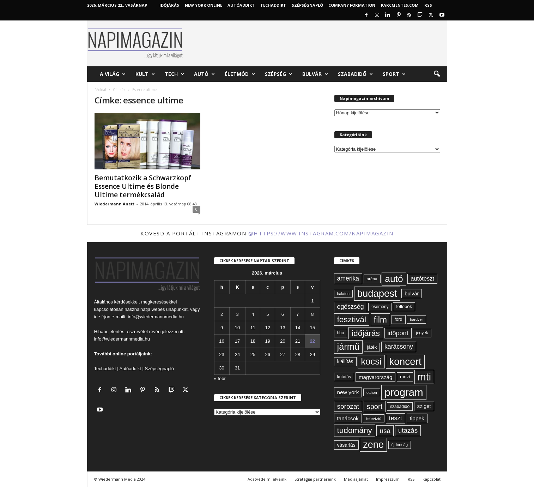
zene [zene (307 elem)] (373, 444)
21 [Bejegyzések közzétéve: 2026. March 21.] (297, 341)
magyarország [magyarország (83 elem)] (375, 377)
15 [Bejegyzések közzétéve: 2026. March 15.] (312, 327)
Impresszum (388, 479)
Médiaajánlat (356, 479)
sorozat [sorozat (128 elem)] (348, 406)
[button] (436, 74)
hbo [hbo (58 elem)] (340, 332)
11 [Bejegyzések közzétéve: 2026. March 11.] (252, 327)
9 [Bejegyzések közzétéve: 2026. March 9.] (221, 327)
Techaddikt (105, 368)
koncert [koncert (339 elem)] (405, 361)
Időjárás (169, 5)
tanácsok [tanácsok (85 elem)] (348, 418)
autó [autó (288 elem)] (394, 278)
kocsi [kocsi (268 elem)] (371, 361)
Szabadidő (355, 74)
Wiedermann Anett (114, 203)
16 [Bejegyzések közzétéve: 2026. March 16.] (221, 341)
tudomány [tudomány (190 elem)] (354, 430)
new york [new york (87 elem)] (348, 392)
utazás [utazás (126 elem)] (408, 430)
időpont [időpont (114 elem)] (398, 333)
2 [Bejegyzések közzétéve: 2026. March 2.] (221, 314)
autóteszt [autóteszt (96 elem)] (422, 278)
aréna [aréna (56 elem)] (372, 278)
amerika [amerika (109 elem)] (348, 278)
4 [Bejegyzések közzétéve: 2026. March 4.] (252, 314)
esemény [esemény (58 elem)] (379, 306)
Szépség (278, 74)
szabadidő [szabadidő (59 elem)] (399, 406)
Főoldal (100, 89)
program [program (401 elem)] (403, 392)
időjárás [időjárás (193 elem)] (366, 333)
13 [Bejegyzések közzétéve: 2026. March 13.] (282, 327)
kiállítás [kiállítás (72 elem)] (345, 361)
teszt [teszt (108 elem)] (395, 418)
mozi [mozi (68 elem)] (405, 376)
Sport (394, 74)
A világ (113, 74)
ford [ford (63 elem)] (398, 319)
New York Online (203, 5)
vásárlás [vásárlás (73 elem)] (346, 445)
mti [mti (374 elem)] (424, 377)
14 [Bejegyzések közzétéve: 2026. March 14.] (297, 327)
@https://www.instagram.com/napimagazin (321, 233)
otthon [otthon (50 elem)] (371, 392)
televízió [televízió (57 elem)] (373, 418)
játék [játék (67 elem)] (372, 347)
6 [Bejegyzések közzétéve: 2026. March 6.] (282, 314)
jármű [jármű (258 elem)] (348, 346)
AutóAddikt (241, 5)
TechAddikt (273, 5)
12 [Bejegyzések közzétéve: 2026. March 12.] (267, 327)
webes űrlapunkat (170, 309)
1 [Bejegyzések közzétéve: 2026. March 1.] (312, 300)
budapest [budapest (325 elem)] (377, 293)
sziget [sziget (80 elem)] (424, 406)
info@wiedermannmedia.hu (156, 316)
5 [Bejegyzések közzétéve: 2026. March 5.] (267, 314)
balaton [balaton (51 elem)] (343, 293)
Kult (145, 74)
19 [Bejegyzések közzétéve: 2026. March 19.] (267, 341)
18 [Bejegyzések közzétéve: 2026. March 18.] (252, 341)
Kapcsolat (432, 479)
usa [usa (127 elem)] (385, 430)
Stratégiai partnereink (315, 479)
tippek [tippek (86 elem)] (417, 418)
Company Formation (351, 5)
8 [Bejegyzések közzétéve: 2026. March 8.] (312, 314)
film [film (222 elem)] (380, 319)
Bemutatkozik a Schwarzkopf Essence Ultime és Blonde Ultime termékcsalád (143, 186)
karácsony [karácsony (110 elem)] (398, 346)
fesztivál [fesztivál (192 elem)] (351, 319)
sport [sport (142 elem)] (375, 406)
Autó (204, 74)
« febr (220, 378)
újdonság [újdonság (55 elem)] (400, 445)
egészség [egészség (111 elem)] (350, 306)
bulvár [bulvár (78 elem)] (412, 293)
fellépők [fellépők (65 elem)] (404, 306)
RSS (428, 5)
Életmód (240, 74)
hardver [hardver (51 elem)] (416, 319)
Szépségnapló (307, 5)
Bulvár (315, 74)
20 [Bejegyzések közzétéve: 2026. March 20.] (282, 341)
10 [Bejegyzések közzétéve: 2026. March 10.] (237, 327)
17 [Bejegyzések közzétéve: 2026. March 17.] (237, 341)
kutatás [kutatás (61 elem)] (344, 376)
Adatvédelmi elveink (267, 479)
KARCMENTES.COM (400, 5)
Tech (174, 74)
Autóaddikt (130, 368)
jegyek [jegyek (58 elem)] (422, 332)
